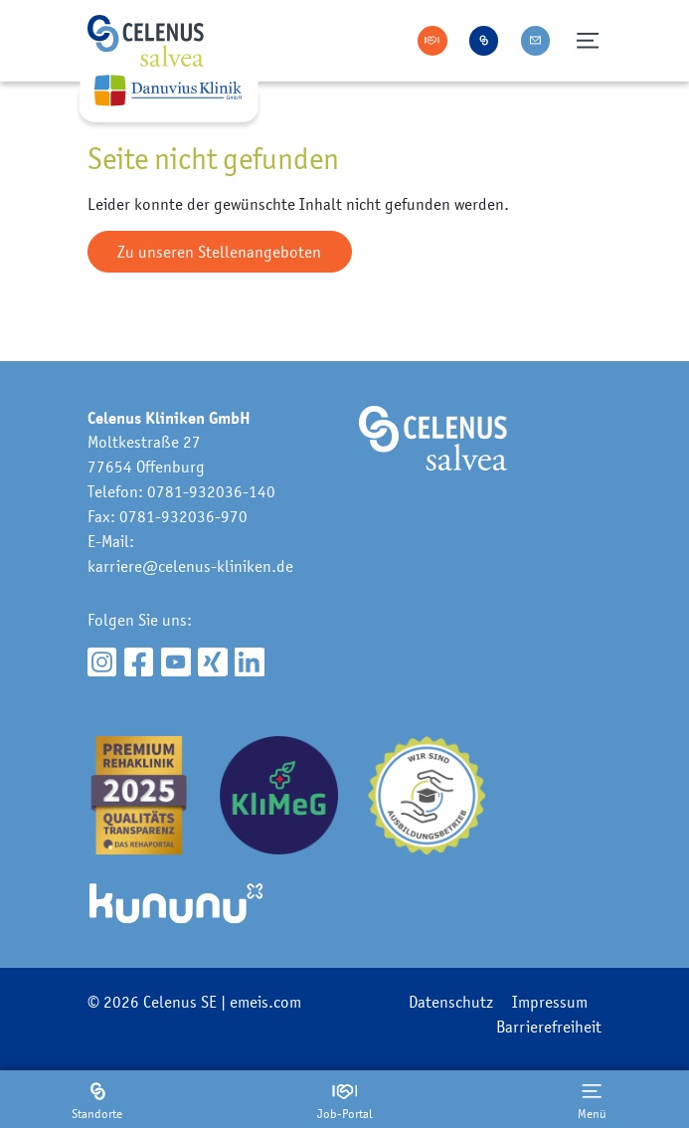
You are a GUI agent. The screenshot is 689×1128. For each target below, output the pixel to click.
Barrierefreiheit (549, 1026)
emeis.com (265, 1002)
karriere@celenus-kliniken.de (190, 566)
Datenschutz (451, 1002)
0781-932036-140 (211, 491)
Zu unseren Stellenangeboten (219, 252)
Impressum (550, 1002)
